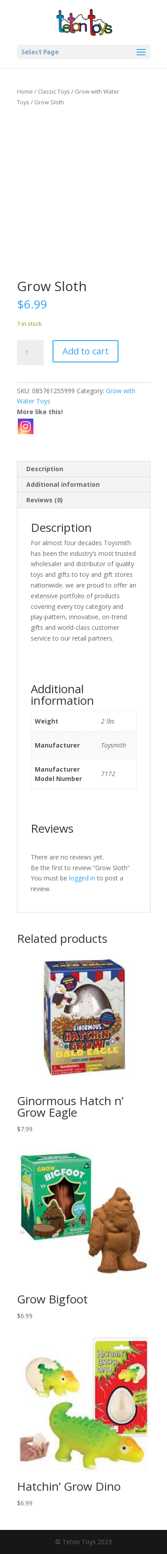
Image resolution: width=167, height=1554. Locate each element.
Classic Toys (54, 91)
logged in (82, 878)
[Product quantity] (30, 352)
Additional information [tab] (63, 484)
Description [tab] (44, 469)
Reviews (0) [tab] (44, 500)
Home (25, 91)
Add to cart (85, 351)
